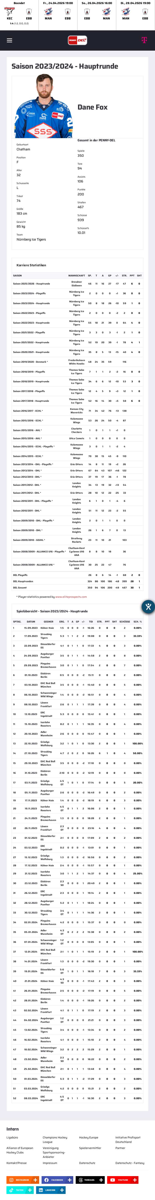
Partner (120, 1148)
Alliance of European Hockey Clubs (19, 1150)
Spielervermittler (90, 1148)
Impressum (50, 1163)
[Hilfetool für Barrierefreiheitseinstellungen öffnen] (148, 606)
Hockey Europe (88, 1137)
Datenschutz (87, 1163)
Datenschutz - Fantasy (129, 1163)
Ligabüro (12, 1137)
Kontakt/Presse (16, 1163)
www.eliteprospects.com (71, 597)
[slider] (77, 15)
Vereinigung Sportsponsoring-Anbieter (54, 1152)
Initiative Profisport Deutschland (127, 1139)
